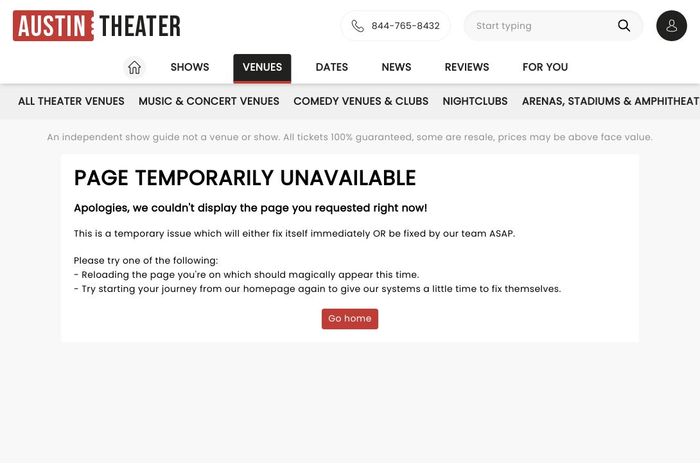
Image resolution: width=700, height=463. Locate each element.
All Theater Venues (71, 101)
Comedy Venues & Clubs (360, 101)
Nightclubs (474, 101)
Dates (331, 67)
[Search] (626, 26)
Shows (189, 67)
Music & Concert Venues (209, 101)
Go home (350, 318)
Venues (263, 67)
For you (545, 67)
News (396, 67)
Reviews (467, 67)
